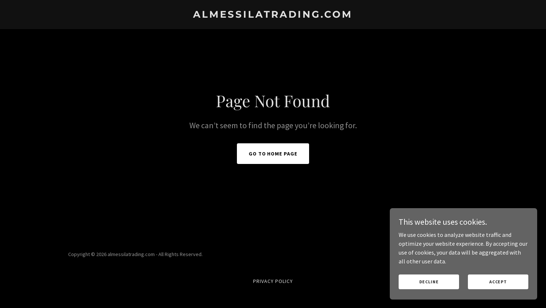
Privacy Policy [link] (273, 281)
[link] (273, 15)
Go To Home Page (273, 153)
